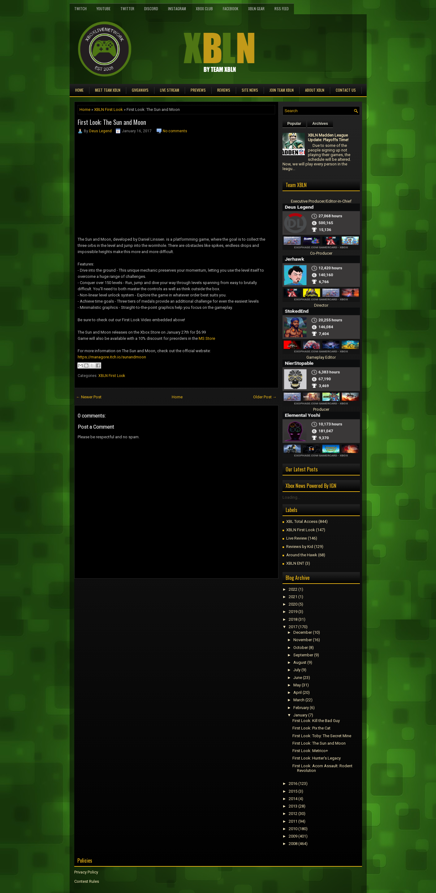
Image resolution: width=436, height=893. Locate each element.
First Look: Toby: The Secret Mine (321, 735)
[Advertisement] (146, 592)
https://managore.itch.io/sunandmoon (112, 357)
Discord (151, 8)
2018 (293, 619)
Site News (250, 90)
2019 (293, 611)
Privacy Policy (86, 872)
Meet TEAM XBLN (107, 90)
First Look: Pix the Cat (311, 728)
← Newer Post (88, 397)
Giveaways (140, 90)
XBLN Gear (256, 8)
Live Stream (169, 90)
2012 (293, 813)
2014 (293, 798)
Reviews (223, 90)
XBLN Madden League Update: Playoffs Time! (328, 137)
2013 (293, 806)
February (301, 707)
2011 (293, 821)
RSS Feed (281, 8)
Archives (320, 123)
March (298, 700)
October (300, 647)
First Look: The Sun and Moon (112, 122)
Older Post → (265, 397)
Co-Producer (321, 253)
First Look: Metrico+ (310, 750)
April (297, 692)
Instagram (177, 8)
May (297, 685)
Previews (198, 90)
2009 (293, 836)
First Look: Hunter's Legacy (316, 758)
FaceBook (230, 8)
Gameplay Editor (321, 357)
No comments (175, 131)
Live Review (296, 538)
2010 (293, 828)
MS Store (207, 338)
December (302, 632)
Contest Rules (86, 881)
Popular (294, 123)
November (302, 639)
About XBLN (314, 90)
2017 (293, 626)
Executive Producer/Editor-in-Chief (321, 201)
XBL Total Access (301, 521)
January (300, 715)
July (296, 670)
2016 (293, 783)
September (303, 655)
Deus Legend (100, 131)
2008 (293, 843)
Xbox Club (204, 8)
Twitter (127, 8)
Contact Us (346, 90)
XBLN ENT (295, 563)
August (299, 662)
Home (79, 90)
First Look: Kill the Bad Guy (316, 720)
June (297, 677)
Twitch (80, 8)
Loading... (291, 497)
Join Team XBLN (282, 90)
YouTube (103, 8)
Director (321, 305)
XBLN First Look (108, 109)
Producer (321, 409)
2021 (293, 596)
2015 (293, 791)
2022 (293, 589)
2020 (293, 604)
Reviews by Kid (299, 546)
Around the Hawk (301, 555)
